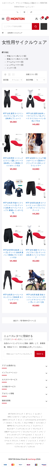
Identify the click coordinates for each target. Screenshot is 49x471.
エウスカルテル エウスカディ (35, 420)
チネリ (23, 441)
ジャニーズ (19, 444)
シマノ (41, 432)
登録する (39, 354)
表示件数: (29, 80)
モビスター (11, 429)
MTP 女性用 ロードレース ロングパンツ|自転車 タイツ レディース (13, 297)
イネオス (8, 423)
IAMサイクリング (9, 420)
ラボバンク (9, 438)
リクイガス (40, 423)
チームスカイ (27, 435)
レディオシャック (24, 429)
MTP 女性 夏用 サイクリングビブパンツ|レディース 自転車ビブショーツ (13, 116)
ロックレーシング (29, 432)
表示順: (6, 80)
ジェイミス (32, 441)
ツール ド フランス (11, 441)
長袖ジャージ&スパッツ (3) (17, 59)
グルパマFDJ (28, 423)
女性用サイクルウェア (15, 33)
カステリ (9, 444)
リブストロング (20, 447)
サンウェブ (37, 429)
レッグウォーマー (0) (15, 65)
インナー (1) (11, 68)
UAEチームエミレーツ (12, 432)
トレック (38, 435)
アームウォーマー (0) (15, 62)
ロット (20, 420)
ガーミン (29, 414)
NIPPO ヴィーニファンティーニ (18, 426)
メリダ (41, 441)
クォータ (38, 444)
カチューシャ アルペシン (31, 417)
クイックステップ (13, 435)
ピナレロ (31, 447)
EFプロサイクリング (15, 414)
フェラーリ (37, 426)
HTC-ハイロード (14, 417)
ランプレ (18, 423)
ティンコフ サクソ (22, 438)
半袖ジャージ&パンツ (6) (16, 56)
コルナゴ (29, 444)
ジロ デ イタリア (37, 438)
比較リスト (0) (31, 74)
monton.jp (32, 459)
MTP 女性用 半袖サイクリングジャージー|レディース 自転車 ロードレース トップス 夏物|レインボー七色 (13, 208)
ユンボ (37, 414)
